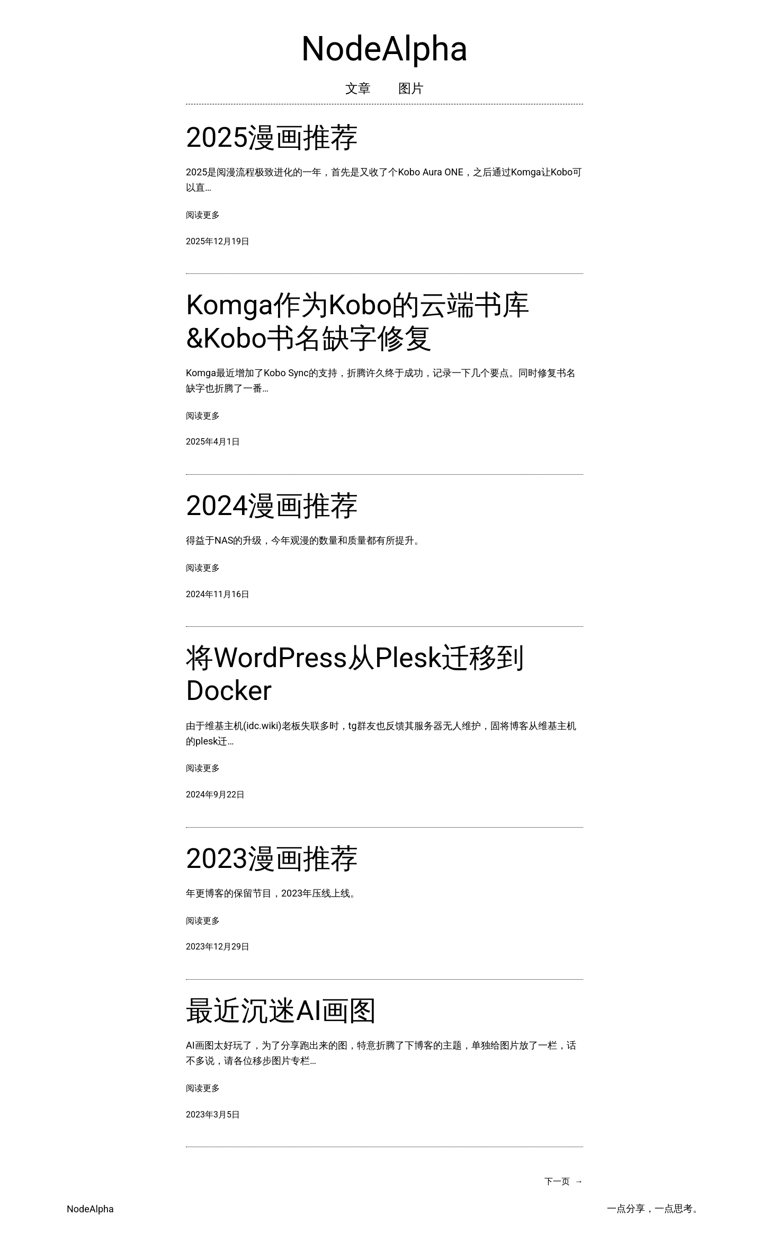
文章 (358, 88)
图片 (411, 88)
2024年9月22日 (215, 794)
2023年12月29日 (217, 947)
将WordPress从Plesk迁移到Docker (355, 674)
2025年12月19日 (217, 241)
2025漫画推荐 (272, 137)
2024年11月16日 (217, 594)
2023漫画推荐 (272, 858)
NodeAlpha (384, 49)
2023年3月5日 (213, 1115)
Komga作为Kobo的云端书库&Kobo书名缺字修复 (358, 321)
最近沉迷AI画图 (281, 1011)
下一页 (563, 1181)
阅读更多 (203, 215)
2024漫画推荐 (272, 506)
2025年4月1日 (213, 442)
